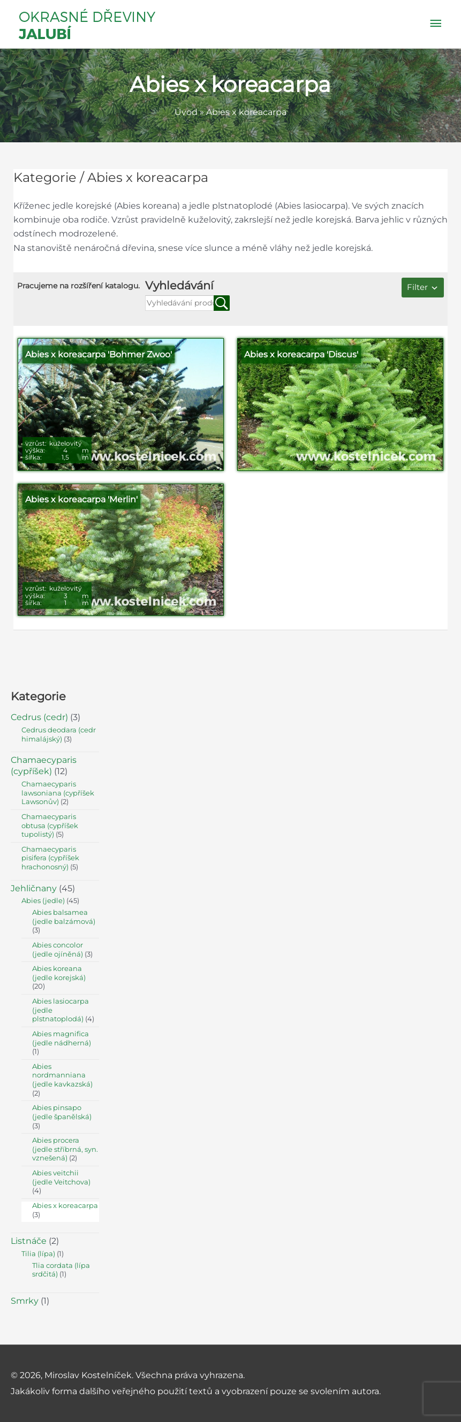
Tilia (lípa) (38, 1254)
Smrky (25, 1301)
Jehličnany (34, 888)
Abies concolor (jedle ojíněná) (57, 949)
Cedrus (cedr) (39, 717)
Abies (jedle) (43, 901)
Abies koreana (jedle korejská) (59, 973)
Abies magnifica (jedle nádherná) (61, 1038)
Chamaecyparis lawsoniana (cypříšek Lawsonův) (57, 793)
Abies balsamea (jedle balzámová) (63, 917)
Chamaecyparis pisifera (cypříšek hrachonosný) (50, 858)
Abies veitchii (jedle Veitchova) (61, 1177)
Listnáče (29, 1241)
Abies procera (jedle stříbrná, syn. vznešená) (65, 1149)
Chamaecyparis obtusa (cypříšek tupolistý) (49, 825)
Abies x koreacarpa (65, 1206)
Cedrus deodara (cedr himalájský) (58, 734)
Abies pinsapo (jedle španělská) (62, 1112)
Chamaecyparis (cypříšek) (44, 765)
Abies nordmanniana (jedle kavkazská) (62, 1075)
